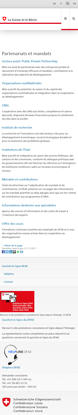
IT (61, 3)
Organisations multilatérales (21, 70)
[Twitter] (7, 238)
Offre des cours (12, 211)
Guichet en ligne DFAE (15, 253)
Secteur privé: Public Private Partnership (30, 48)
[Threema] (14, 238)
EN (74, 3)
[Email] (21, 238)
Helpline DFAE (11, 354)
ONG (5, 92)
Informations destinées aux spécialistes (29, 192)
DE (54, 3)
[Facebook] (4, 238)
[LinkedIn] (11, 238)
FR (67, 3)
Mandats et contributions (20, 166)
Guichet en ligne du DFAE (18, 307)
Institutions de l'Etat (16, 137)
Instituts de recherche (17, 115)
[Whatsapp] (18, 238)
